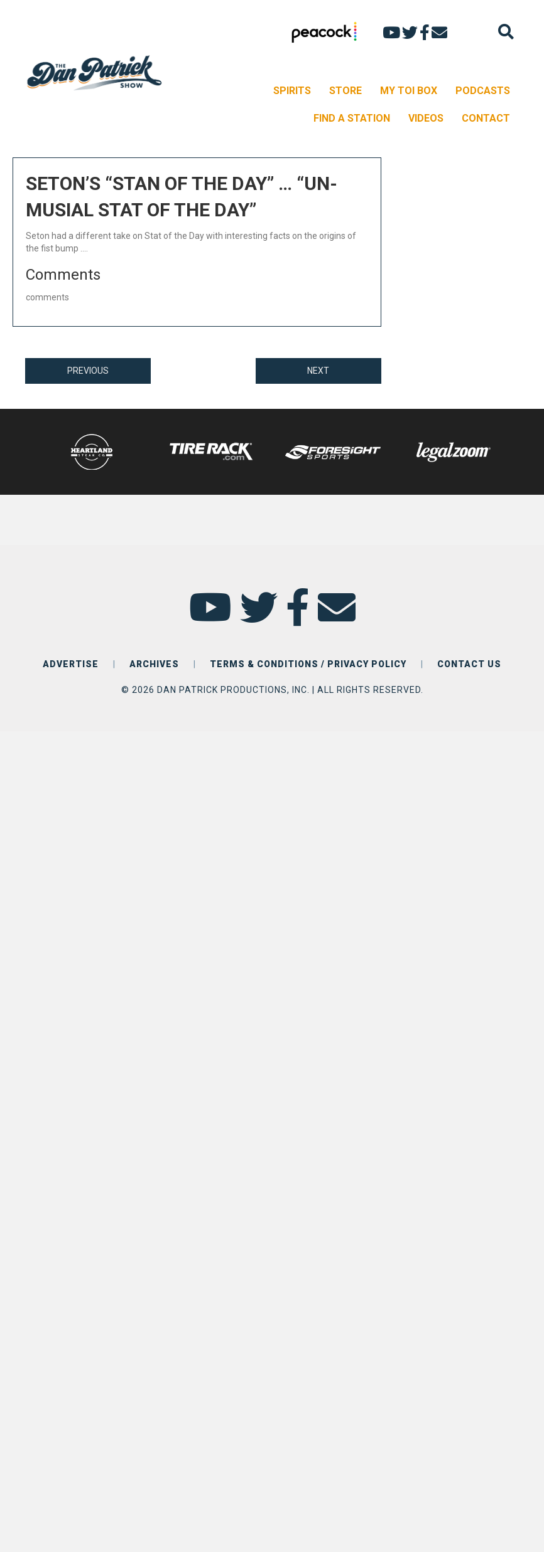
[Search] (506, 32)
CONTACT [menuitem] (486, 118)
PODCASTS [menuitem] (482, 91)
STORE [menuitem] (345, 91)
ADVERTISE (71, 664)
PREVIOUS (88, 371)
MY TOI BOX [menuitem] (408, 91)
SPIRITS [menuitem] (292, 91)
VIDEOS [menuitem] (425, 118)
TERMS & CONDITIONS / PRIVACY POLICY (308, 664)
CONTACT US (469, 664)
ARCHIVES (154, 664)
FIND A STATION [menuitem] (351, 118)
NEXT (318, 371)
